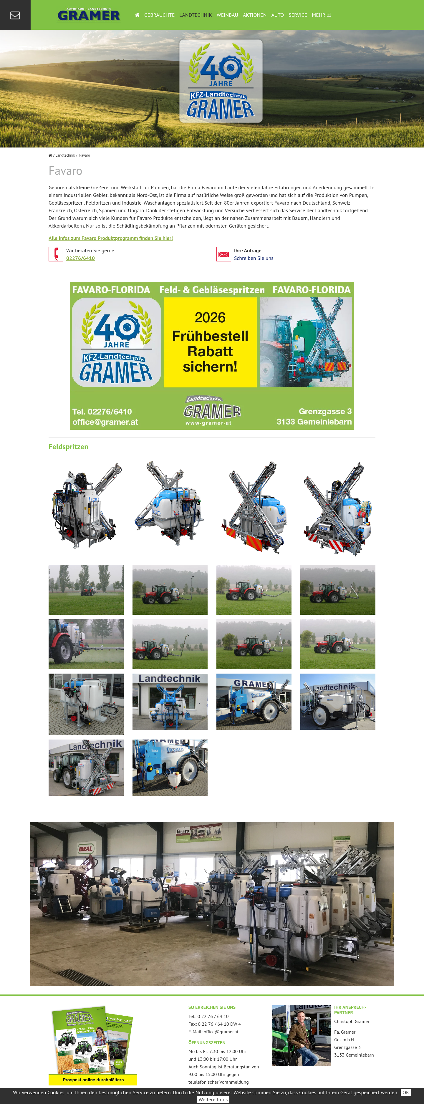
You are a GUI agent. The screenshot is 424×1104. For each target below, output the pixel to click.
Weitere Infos (213, 1099)
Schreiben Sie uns (254, 258)
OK (406, 1092)
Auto (277, 14)
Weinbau (227, 14)
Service (298, 14)
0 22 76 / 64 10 (213, 1016)
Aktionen (254, 14)
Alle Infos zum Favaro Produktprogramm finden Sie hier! (111, 238)
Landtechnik (195, 14)
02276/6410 (80, 258)
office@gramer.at (221, 1032)
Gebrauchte (159, 14)
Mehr (321, 14)
